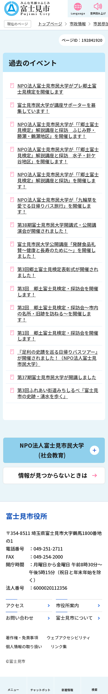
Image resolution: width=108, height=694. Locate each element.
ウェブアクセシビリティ (68, 637)
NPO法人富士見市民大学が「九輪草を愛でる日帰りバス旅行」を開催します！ (56, 205)
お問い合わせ (19, 617)
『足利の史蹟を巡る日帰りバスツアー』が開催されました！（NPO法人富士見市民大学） (57, 357)
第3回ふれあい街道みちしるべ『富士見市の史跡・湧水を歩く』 (57, 393)
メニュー (13, 689)
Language (78, 13)
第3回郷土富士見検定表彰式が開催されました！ (57, 272)
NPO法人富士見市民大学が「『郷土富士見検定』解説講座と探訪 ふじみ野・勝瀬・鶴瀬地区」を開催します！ (58, 130)
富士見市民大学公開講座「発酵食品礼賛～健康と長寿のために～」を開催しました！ (56, 250)
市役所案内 (67, 605)
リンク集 (59, 646)
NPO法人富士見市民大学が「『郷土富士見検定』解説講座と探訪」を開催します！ (58, 180)
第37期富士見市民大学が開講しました (56, 377)
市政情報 (78, 24)
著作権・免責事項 (22, 637)
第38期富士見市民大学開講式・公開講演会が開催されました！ (56, 227)
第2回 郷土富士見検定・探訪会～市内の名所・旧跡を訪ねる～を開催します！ (57, 313)
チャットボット (40, 690)
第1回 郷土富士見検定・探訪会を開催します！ (57, 335)
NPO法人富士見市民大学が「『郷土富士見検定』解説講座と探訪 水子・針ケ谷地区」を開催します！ (58, 155)
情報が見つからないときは (52, 475)
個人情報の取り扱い (24, 646)
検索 (94, 689)
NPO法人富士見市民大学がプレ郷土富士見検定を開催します (56, 88)
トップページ (50, 24)
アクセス (15, 605)
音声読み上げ (98, 13)
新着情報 (67, 690)
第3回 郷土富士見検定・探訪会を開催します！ (57, 291)
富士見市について (74, 617)
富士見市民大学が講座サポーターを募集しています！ (56, 107)
